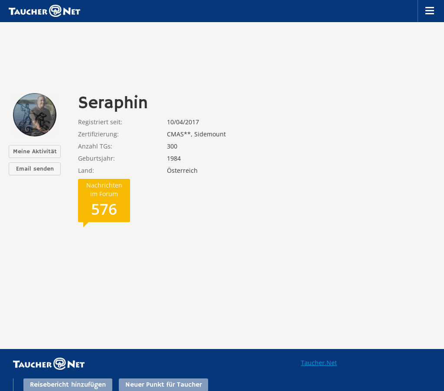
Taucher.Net (319, 363)
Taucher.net (44, 11)
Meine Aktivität (35, 151)
